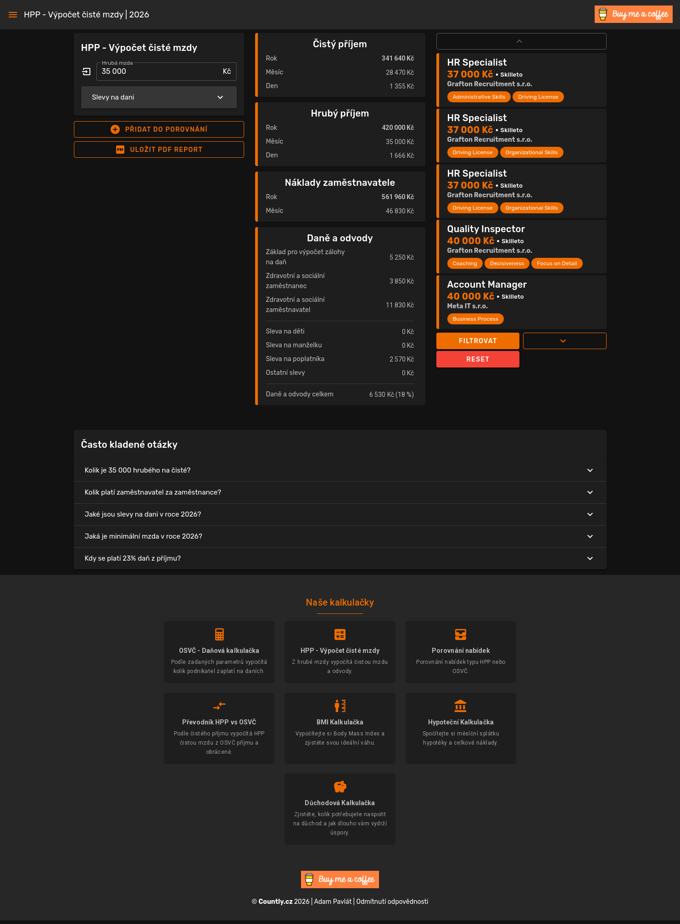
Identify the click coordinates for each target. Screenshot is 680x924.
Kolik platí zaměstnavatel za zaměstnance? (340, 492)
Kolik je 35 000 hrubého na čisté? (340, 470)
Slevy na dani (159, 97)
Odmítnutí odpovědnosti (393, 902)
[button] (159, 129)
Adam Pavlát (332, 902)
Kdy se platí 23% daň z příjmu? (340, 558)
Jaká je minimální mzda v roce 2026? (340, 536)
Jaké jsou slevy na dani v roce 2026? (340, 514)
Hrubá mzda (117, 63)
